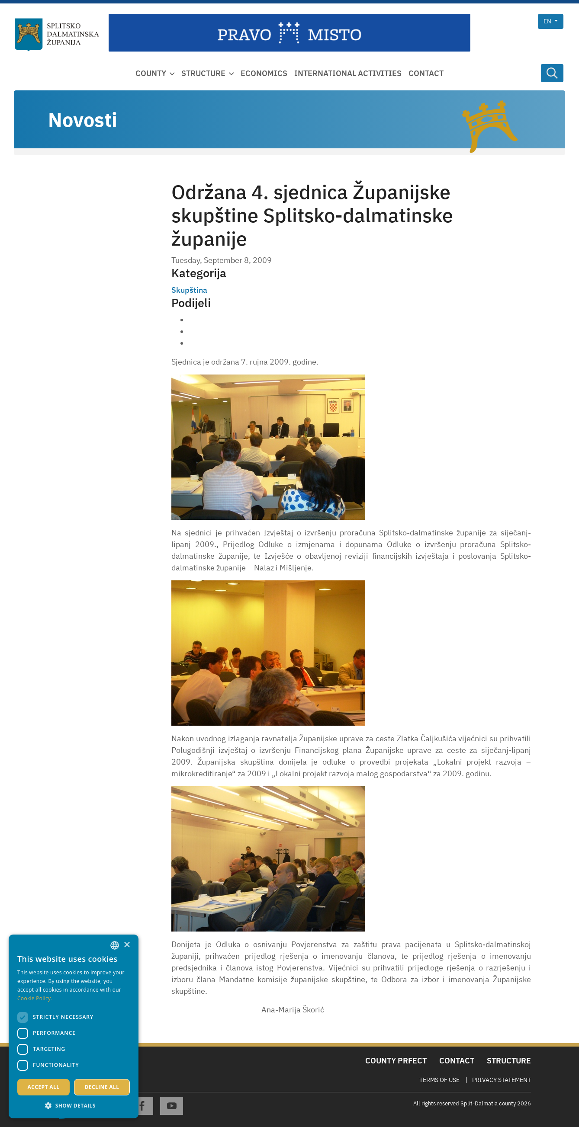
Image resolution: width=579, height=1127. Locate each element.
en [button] (548, 21)
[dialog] (73, 1026)
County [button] (150, 73)
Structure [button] (203, 73)
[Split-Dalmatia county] (57, 35)
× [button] (126, 945)
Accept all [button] (44, 1087)
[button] (73, 1105)
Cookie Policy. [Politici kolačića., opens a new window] (34, 998)
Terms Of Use (439, 1080)
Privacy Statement (501, 1080)
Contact (426, 73)
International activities (348, 73)
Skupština (189, 290)
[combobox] (114, 945)
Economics (264, 73)
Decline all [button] (102, 1087)
